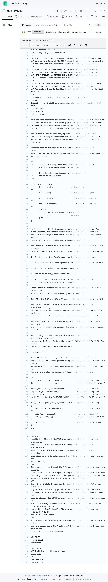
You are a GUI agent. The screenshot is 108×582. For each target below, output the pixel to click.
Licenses (44, 579)
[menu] (21, 579)
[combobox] (77, 25)
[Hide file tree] (4, 25)
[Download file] (64, 45)
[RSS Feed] (57, 11)
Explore (15, 3)
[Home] (5, 3)
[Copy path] (59, 25)
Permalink (35, 45)
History (55, 45)
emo (9, 10)
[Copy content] (69, 45)
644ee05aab (38, 32)
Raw (25, 45)
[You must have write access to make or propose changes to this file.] (86, 45)
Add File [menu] (100, 25)
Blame (46, 45)
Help (25, 3)
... (89, 32)
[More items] (103, 16)
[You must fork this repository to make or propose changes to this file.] (80, 45)
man (47, 25)
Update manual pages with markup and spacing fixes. (70, 32)
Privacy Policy (65, 579)
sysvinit (18, 10)
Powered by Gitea (33, 575)
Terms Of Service (83, 579)
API (53, 579)
